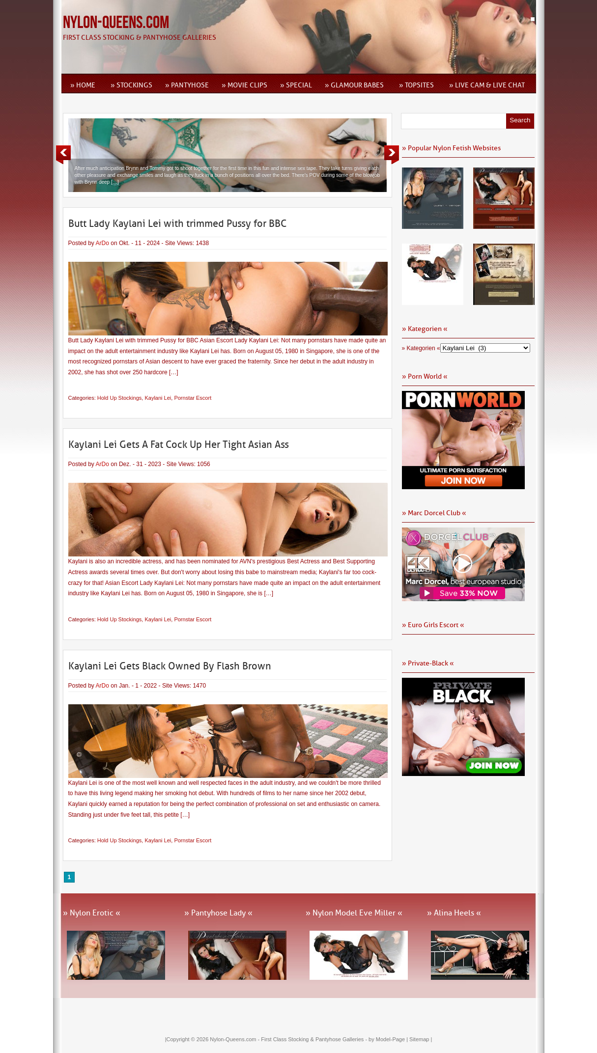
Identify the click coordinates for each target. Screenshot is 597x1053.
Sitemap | (420, 1039)
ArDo (102, 243)
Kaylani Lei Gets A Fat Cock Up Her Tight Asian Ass (178, 444)
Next (391, 154)
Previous (63, 154)
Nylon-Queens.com (116, 22)
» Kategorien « (421, 348)
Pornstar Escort (192, 398)
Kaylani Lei (157, 398)
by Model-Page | (389, 1039)
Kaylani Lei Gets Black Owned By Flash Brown (169, 666)
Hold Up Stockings (119, 398)
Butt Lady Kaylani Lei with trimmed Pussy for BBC (177, 223)
